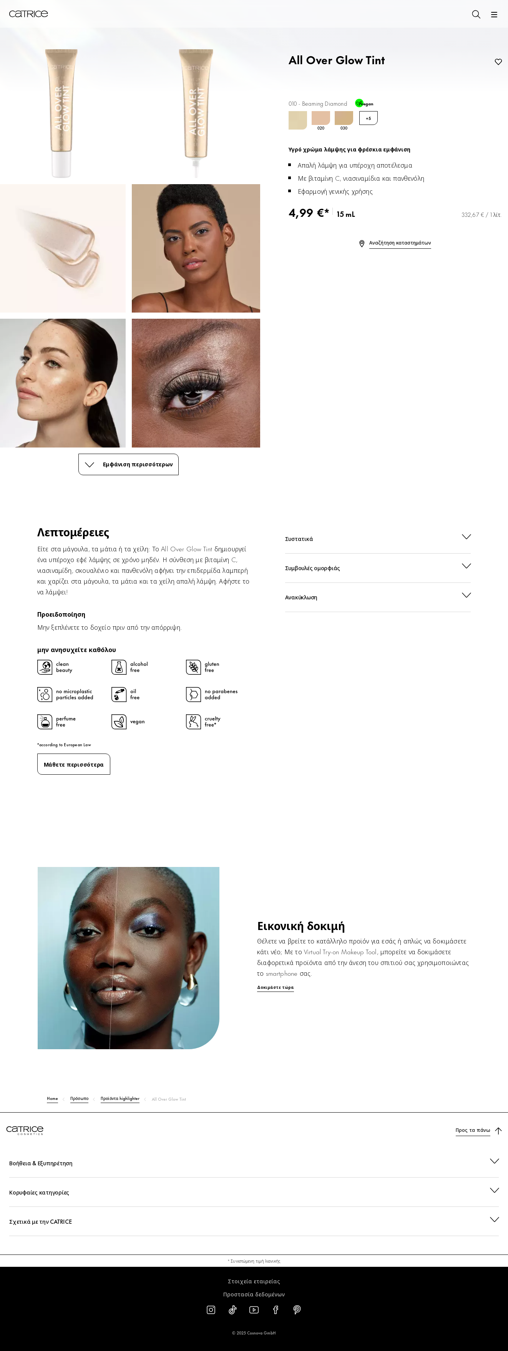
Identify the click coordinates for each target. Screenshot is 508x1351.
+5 (368, 118)
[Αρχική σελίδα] (28, 13)
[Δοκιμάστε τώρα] (254, 976)
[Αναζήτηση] (475, 14)
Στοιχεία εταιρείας (254, 1280)
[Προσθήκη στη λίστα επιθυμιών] (497, 62)
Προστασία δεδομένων (254, 1293)
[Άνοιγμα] (494, 14)
